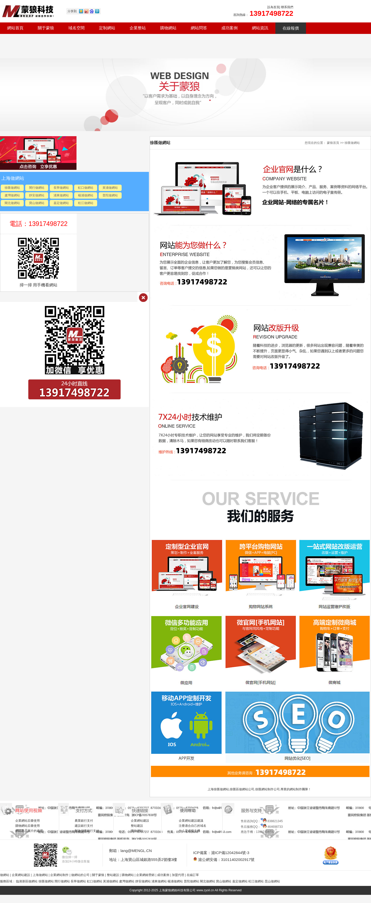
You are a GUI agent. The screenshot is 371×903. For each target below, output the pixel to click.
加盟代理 (178, 875)
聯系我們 (287, 7)
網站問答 (199, 28)
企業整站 (138, 28)
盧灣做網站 (12, 195)
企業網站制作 (59, 875)
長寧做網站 (61, 187)
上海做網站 (41, 875)
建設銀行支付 (84, 826)
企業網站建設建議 (191, 820)
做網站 (4, 875)
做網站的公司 (80, 875)
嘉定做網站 (61, 203)
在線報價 (291, 28)
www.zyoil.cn (205, 890)
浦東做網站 (61, 195)
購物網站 (168, 28)
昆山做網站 (272, 881)
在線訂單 (193, 875)
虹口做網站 (85, 187)
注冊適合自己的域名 (192, 826)
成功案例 (229, 28)
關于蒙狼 (46, 28)
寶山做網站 (36, 203)
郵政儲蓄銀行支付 (87, 831)
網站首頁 (15, 28)
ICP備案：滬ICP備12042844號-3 (221, 852)
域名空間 (76, 28)
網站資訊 (260, 28)
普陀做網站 (110, 195)
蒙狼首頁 (333, 143)
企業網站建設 (140, 820)
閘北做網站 (12, 203)
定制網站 (107, 28)
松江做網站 (85, 203)
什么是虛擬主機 (189, 831)
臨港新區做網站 (26, 881)
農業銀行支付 (84, 820)
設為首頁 (273, 7)
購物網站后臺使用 (27, 826)
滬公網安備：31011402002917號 (224, 859)
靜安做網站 (36, 195)
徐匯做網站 (12, 187)
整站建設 (137, 826)
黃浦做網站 (110, 187)
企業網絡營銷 (145, 875)
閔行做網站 (36, 187)
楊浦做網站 (85, 195)
